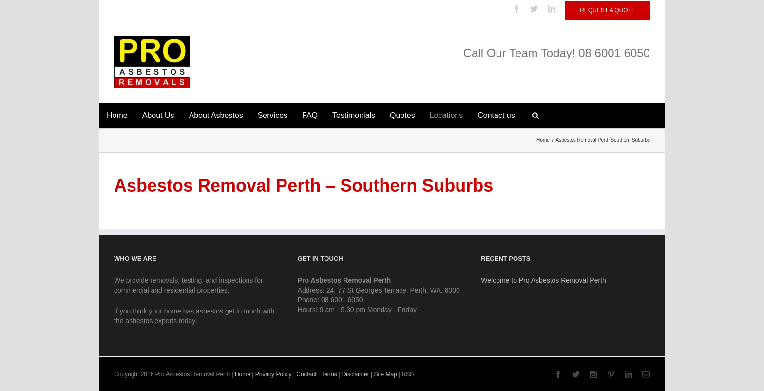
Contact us (496, 115)
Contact (306, 374)
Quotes (402, 115)
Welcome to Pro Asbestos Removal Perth (543, 280)
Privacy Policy (273, 374)
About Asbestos (216, 115)
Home (117, 115)
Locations (446, 115)
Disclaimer (355, 374)
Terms (329, 374)
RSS (408, 374)
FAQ (310, 115)
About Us (158, 115)
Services (272, 115)
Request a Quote (607, 10)
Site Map (385, 374)
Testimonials (353, 115)
